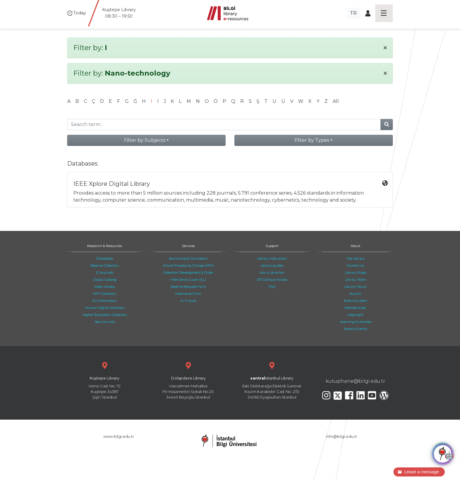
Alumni (355, 294)
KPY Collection (104, 294)
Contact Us (355, 265)
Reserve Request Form (188, 287)
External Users (355, 301)
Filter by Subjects (144, 140)
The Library (355, 258)
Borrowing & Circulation (188, 258)
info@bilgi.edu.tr (341, 436)
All (336, 101)
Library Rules (355, 272)
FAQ (271, 287)
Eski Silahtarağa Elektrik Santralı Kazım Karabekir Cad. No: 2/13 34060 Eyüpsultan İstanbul (271, 380)
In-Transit (188, 301)
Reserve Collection (104, 265)
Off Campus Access (272, 280)
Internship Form (188, 294)
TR (353, 13)
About (355, 246)
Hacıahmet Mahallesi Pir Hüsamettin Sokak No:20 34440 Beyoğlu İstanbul (188, 380)
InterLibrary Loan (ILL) (188, 280)
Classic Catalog (104, 280)
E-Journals (104, 272)
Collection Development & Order (188, 272)
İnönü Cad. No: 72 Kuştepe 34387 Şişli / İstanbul (104, 380)
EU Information (104, 301)
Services (188, 246)
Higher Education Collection (104, 315)
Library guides (272, 265)
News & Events (355, 329)
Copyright (355, 315)
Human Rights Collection (105, 308)
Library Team (355, 280)
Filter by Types (312, 140)
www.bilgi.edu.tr (118, 436)
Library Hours (355, 287)
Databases (104, 258)
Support (271, 246)
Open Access (104, 287)
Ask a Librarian (272, 272)
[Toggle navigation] (384, 13)
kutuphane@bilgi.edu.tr (355, 381)
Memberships (355, 308)
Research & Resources (104, 246)
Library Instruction (272, 258)
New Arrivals (104, 322)
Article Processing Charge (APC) (188, 265)
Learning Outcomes (355, 322)
